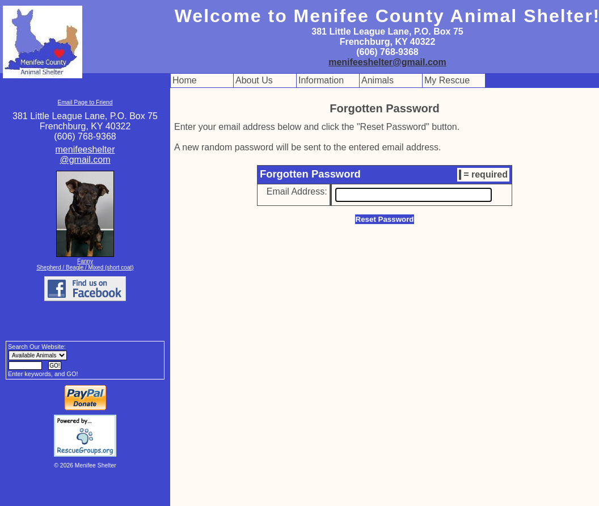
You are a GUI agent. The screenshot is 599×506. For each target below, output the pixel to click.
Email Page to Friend (84, 102)
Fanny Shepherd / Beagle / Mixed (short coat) (84, 264)
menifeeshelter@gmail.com (387, 62)
